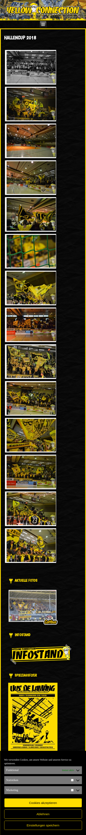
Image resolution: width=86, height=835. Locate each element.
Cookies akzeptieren (43, 803)
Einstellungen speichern (43, 825)
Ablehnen (43, 814)
